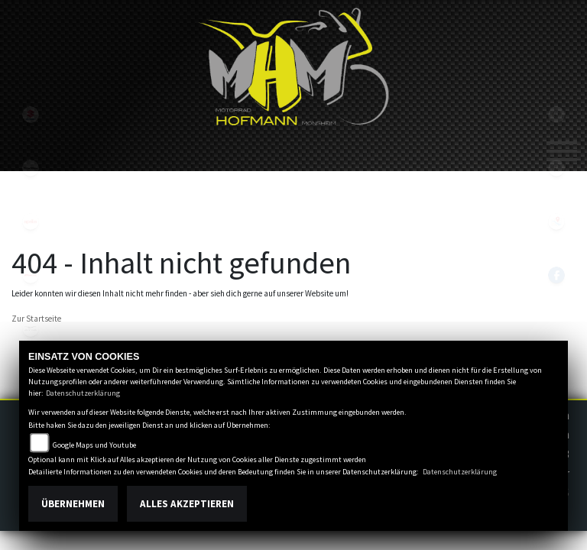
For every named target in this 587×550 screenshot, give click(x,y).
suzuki (31, 115)
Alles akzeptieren (187, 503)
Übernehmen (73, 503)
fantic (31, 275)
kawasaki (31, 168)
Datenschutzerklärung (83, 393)
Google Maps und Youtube (94, 445)
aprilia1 (31, 221)
